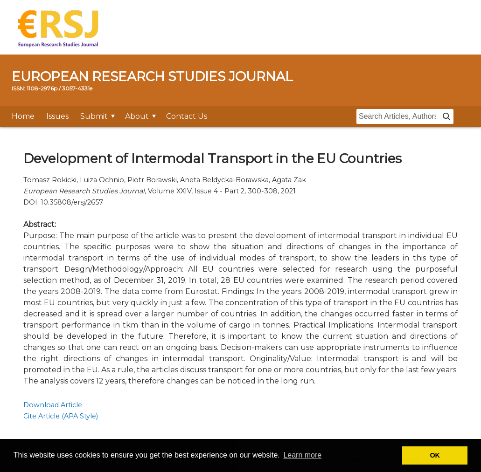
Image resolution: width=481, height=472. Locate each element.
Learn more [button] (302, 455)
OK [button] (435, 455)
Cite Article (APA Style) (60, 416)
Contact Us (186, 116)
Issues (57, 116)
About (137, 116)
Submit (94, 116)
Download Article (52, 405)
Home (23, 116)
